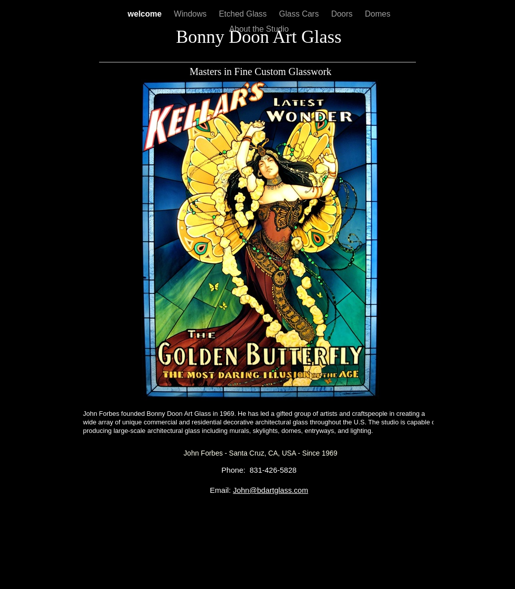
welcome (146, 14)
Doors (343, 14)
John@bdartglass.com (270, 490)
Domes (378, 14)
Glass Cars (300, 14)
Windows (191, 14)
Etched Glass (244, 14)
